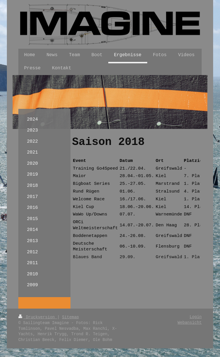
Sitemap (70, 317)
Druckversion (37, 317)
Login (196, 317)
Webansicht (190, 322)
